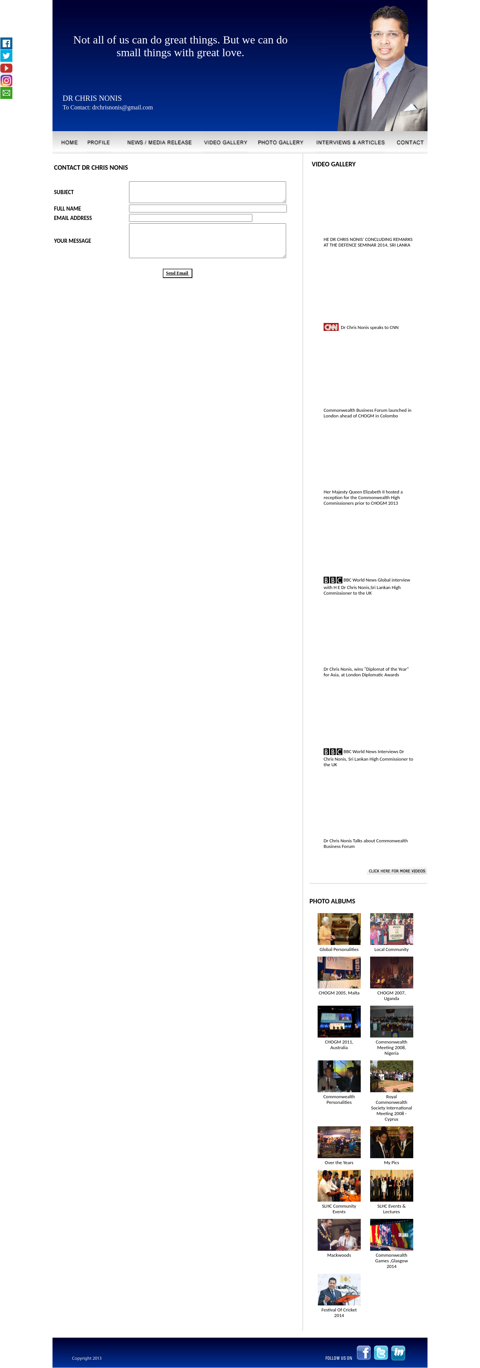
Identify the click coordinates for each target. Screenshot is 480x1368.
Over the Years (339, 1162)
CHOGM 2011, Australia (339, 1044)
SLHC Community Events (339, 1208)
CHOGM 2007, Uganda (391, 995)
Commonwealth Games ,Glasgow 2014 (391, 1260)
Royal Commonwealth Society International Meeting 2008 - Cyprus (391, 1108)
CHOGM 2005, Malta (339, 993)
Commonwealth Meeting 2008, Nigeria (391, 1047)
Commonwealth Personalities (339, 1099)
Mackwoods (339, 1255)
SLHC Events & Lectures (391, 1208)
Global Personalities (339, 949)
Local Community (391, 949)
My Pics (391, 1162)
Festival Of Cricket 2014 (339, 1312)
